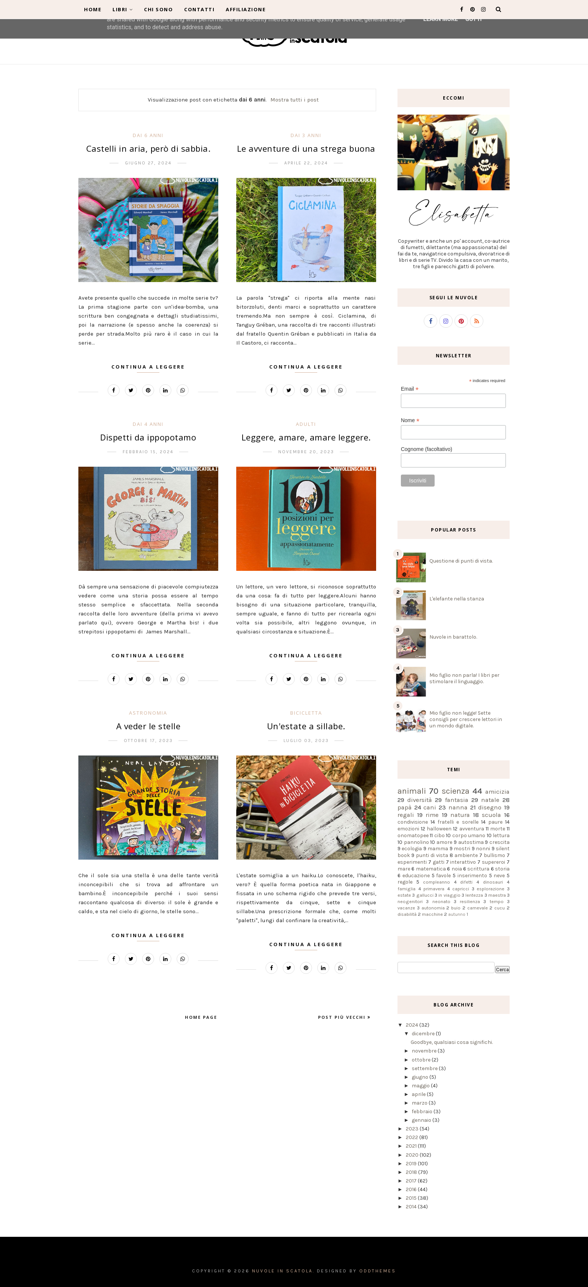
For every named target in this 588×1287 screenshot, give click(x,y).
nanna (458, 807)
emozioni (408, 829)
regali (406, 814)
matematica (431, 869)
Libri (122, 9)
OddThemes (377, 1271)
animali (412, 791)
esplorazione (490, 888)
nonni (483, 848)
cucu (499, 908)
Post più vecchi (343, 1017)
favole (443, 875)
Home (92, 9)
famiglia (407, 888)
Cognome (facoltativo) (426, 449)
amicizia (497, 791)
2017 (412, 1181)
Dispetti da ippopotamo (148, 437)
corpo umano (468, 835)
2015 (412, 1198)
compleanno (436, 882)
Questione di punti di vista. (461, 561)
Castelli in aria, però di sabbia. (148, 148)
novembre (425, 1051)
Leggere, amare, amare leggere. (306, 437)
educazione (416, 875)
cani (429, 807)
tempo (497, 901)
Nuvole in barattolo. (453, 637)
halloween (439, 829)
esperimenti (412, 862)
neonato (441, 901)
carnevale (477, 908)
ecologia (412, 848)
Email (409, 389)
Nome (410, 420)
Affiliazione (246, 9)
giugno (420, 1077)
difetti (466, 882)
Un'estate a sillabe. (306, 726)
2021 (412, 1146)
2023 (413, 1129)
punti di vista (432, 855)
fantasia (456, 799)
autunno (456, 914)
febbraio (423, 1111)
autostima (471, 842)
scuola (491, 814)
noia (457, 869)
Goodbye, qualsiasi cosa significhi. (452, 1042)
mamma (438, 848)
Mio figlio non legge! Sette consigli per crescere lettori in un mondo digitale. (465, 719)
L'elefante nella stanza (456, 599)
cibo (439, 835)
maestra (497, 895)
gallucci (425, 895)
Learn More (440, 19)
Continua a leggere (148, 366)
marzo (420, 1103)
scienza (456, 791)
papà (405, 807)
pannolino (416, 842)
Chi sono (158, 9)
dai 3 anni (306, 135)
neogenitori (410, 901)
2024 (412, 1025)
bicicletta (306, 712)
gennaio (422, 1120)
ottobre (422, 1060)
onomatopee (413, 835)
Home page (201, 1017)
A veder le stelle (148, 726)
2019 (412, 1163)
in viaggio (449, 895)
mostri (462, 848)
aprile (419, 1094)
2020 (413, 1155)
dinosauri (493, 882)
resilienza (470, 901)
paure (495, 822)
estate (404, 895)
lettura (501, 835)
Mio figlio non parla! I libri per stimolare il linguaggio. (464, 678)
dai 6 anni (148, 135)
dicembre (424, 1033)
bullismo (494, 855)
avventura (471, 829)
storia (502, 869)
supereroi (493, 862)
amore (444, 842)
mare (404, 869)
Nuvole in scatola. (283, 1271)
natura (460, 814)
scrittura (478, 869)
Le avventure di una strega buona (306, 148)
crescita (499, 842)
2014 (412, 1206)
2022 (412, 1137)
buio (455, 908)
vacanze (406, 908)
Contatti (199, 9)
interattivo (463, 862)
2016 (412, 1189)
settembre (425, 1068)
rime (432, 814)
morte (497, 829)
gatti (438, 862)
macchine (432, 914)
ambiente (466, 855)
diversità (419, 799)
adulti (306, 424)
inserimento (472, 875)
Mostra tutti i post (294, 99)
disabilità (407, 914)
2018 (412, 1172)
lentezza (474, 895)
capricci (460, 888)
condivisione (413, 822)
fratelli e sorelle (458, 822)
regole (405, 882)
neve (499, 875)
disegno (489, 807)
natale (490, 799)
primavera (433, 888)
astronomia (148, 712)
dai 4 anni (148, 424)
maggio (421, 1085)
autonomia (433, 908)
